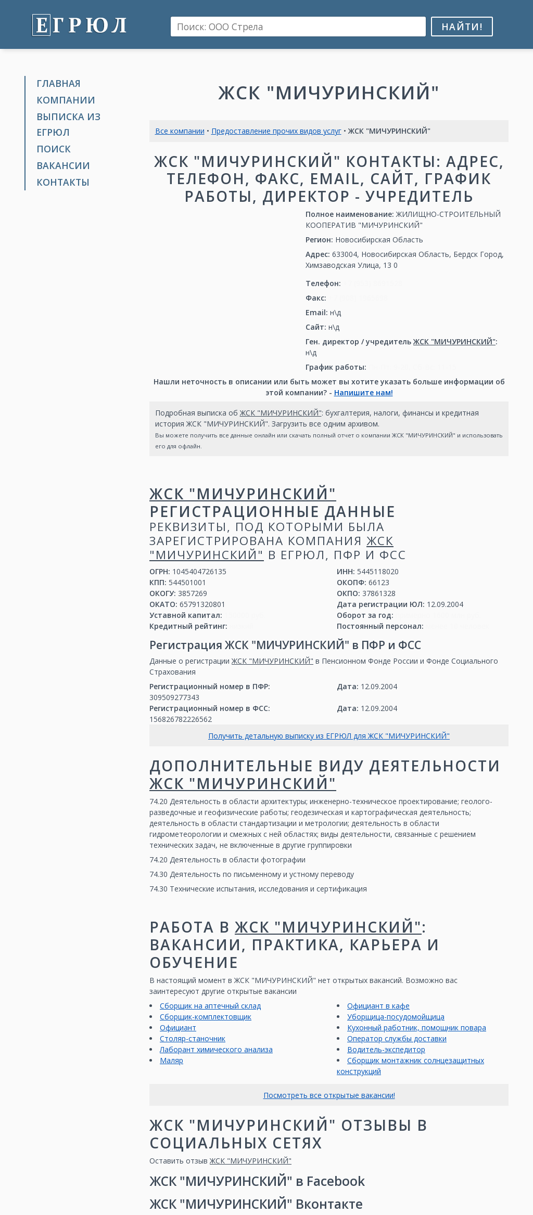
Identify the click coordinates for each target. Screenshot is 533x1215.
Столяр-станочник (192, 1038)
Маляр (171, 1060)
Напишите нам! (363, 392)
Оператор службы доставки (397, 1038)
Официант (178, 1027)
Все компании (180, 131)
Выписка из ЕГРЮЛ (68, 124)
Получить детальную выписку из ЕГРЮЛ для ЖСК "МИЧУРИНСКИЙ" (329, 736)
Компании (65, 100)
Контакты (63, 182)
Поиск (53, 149)
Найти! (462, 26)
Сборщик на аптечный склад (210, 1006)
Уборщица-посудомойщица (396, 1017)
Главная (58, 83)
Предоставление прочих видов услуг (276, 131)
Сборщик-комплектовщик (205, 1017)
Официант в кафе (378, 1006)
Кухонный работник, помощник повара (416, 1027)
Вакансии (63, 165)
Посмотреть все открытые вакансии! (329, 1095)
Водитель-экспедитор (386, 1049)
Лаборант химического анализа (216, 1049)
